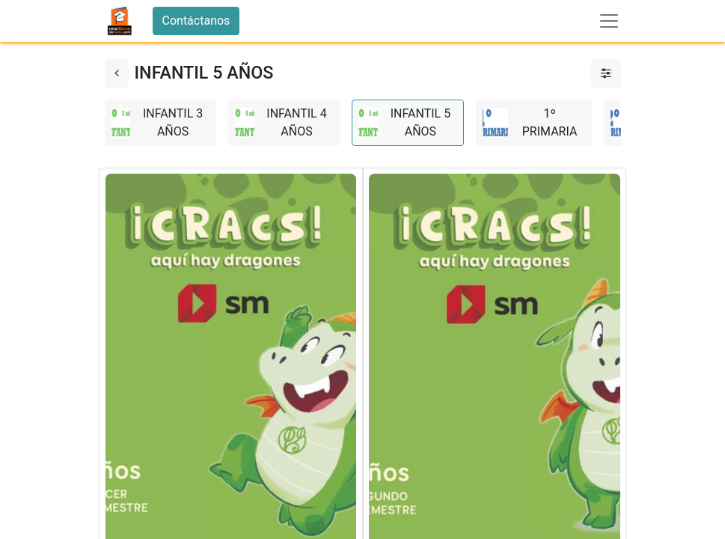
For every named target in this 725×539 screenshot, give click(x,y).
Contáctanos (196, 20)
